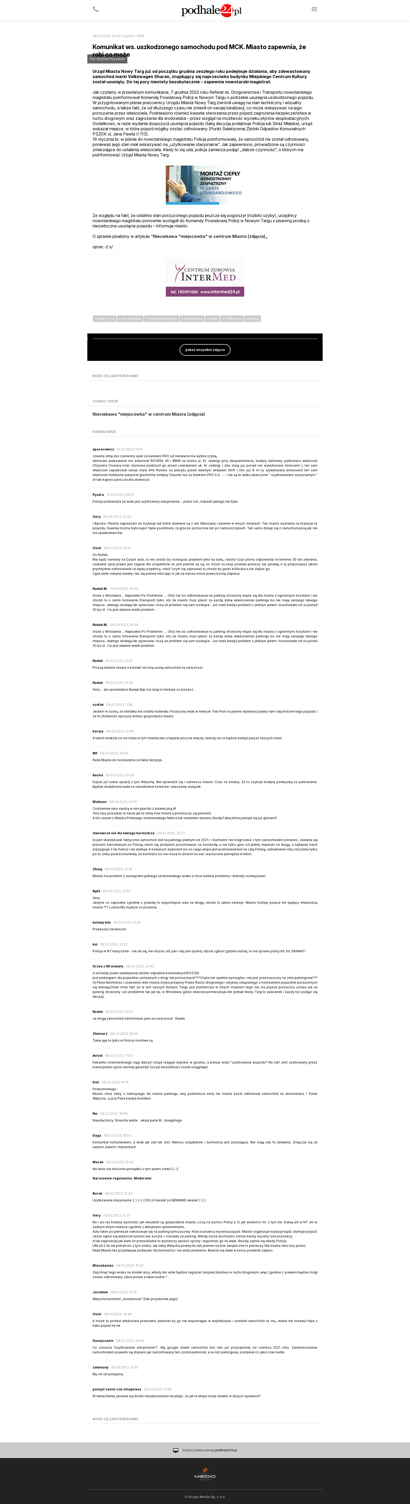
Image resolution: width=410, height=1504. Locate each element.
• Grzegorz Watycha (161, 319)
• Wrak (212, 319)
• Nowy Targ (104, 319)
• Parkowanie (192, 319)
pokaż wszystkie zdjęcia (205, 350)
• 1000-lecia (231, 319)
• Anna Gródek (130, 319)
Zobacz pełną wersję (209, 1450)
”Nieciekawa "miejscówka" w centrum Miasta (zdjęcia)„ (209, 236)
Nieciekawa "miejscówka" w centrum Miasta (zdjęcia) (149, 414)
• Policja (252, 319)
